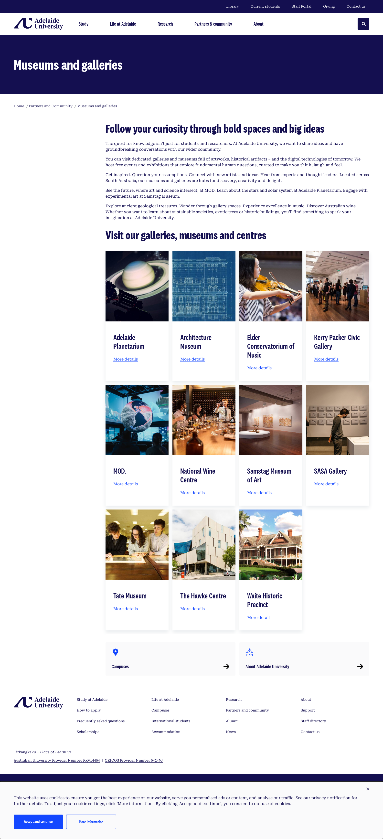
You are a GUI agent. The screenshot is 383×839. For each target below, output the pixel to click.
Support (308, 710)
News (231, 732)
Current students (265, 6)
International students (170, 721)
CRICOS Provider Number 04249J (134, 760)
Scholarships (88, 732)
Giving (329, 6)
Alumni (232, 721)
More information (91, 822)
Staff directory (313, 721)
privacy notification (331, 798)
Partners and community (247, 710)
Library (232, 6)
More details (125, 359)
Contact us (356, 6)
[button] (367, 789)
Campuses (160, 710)
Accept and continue (38, 821)
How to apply (89, 710)
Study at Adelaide (92, 699)
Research (234, 699)
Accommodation (165, 732)
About (306, 699)
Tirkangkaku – (42, 752)
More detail (258, 617)
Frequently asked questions (101, 721)
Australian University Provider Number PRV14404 (57, 760)
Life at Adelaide (165, 699)
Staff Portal (301, 6)
